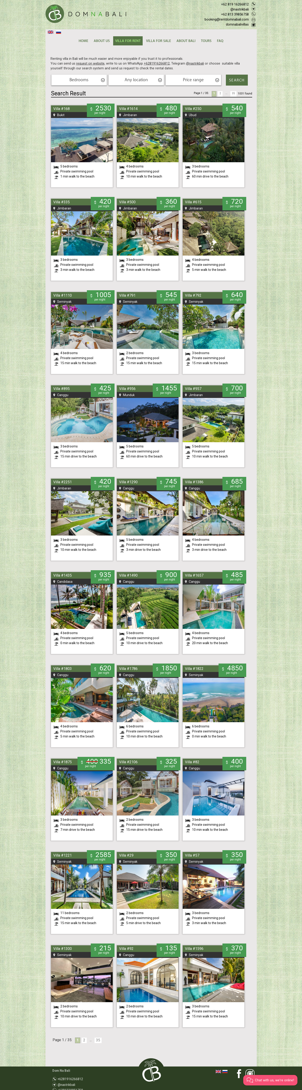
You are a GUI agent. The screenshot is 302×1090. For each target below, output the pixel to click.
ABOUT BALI (185, 41)
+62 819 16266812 (235, 4)
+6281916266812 (157, 63)
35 (233, 93)
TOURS (206, 41)
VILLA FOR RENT (128, 41)
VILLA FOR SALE (158, 41)
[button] (270, 1080)
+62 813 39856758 (235, 14)
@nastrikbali (239, 9)
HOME (83, 41)
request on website (90, 63)
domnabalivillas (237, 24)
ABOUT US (102, 41)
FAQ (220, 41)
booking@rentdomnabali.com (227, 19)
